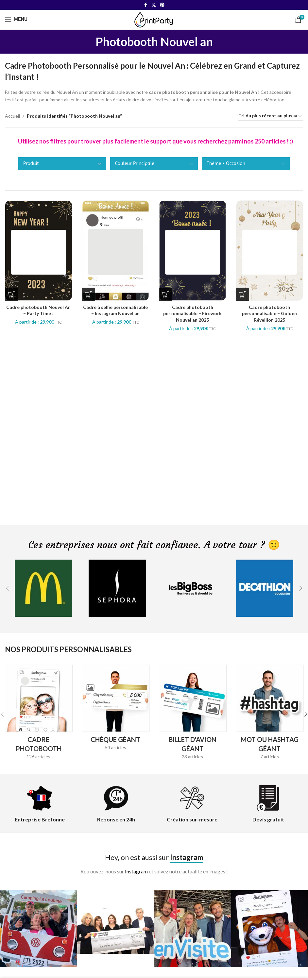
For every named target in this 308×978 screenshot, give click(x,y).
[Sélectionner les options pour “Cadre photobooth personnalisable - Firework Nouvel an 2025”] (165, 294)
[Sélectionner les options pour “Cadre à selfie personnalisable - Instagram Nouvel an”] (88, 294)
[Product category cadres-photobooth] (38, 714)
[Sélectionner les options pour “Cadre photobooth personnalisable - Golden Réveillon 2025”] (242, 294)
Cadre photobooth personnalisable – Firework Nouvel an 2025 (192, 313)
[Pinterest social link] (162, 5)
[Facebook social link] (145, 5)
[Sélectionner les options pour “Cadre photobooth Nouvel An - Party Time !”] (11, 294)
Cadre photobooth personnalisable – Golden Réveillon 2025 (269, 313)
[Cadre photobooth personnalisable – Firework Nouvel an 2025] (192, 250)
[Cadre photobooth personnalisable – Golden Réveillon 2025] (269, 250)
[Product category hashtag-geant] (269, 714)
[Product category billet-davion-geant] (192, 714)
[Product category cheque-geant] (115, 710)
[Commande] (270, 116)
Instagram (136, 871)
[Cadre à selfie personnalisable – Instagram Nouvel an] (115, 250)
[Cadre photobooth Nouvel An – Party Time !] (38, 250)
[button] (7, 588)
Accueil (12, 116)
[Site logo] (154, 19)
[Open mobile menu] (16, 19)
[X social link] (153, 5)
